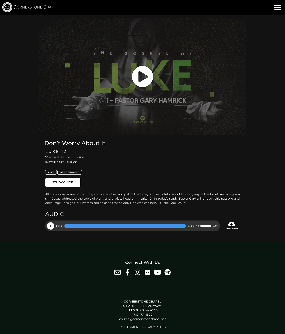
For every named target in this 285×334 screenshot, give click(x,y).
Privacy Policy (154, 327)
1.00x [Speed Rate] (215, 226)
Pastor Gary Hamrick (61, 162)
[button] (277, 7)
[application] (132, 226)
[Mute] (197, 226)
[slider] (125, 226)
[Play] (50, 226)
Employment (129, 327)
